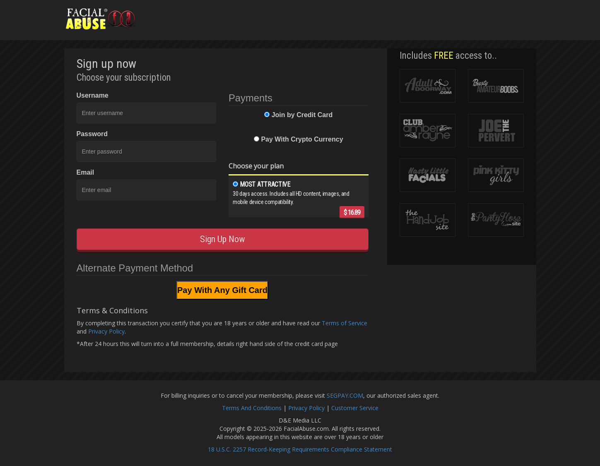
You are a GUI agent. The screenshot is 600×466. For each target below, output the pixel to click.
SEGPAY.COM (345, 395)
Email (85, 172)
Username (92, 95)
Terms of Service (344, 323)
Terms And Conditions (252, 408)
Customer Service (354, 408)
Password (92, 133)
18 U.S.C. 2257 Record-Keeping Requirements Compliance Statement (300, 449)
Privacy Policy (106, 331)
